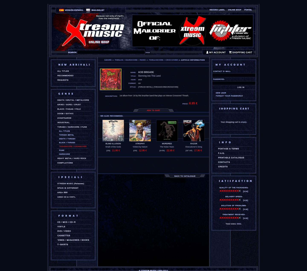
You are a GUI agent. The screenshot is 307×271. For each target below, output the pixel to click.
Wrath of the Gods (113, 147)
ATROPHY (140, 144)
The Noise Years (167, 147)
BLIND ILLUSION (113, 144)
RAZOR (193, 144)
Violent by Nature (140, 147)
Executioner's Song (193, 147)
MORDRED (167, 144)
